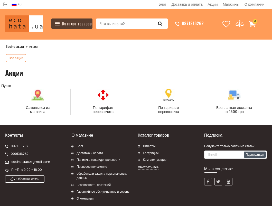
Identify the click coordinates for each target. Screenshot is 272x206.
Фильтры (149, 146)
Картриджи (151, 153)
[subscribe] (235, 155)
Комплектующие (154, 160)
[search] (131, 23)
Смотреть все (148, 167)
